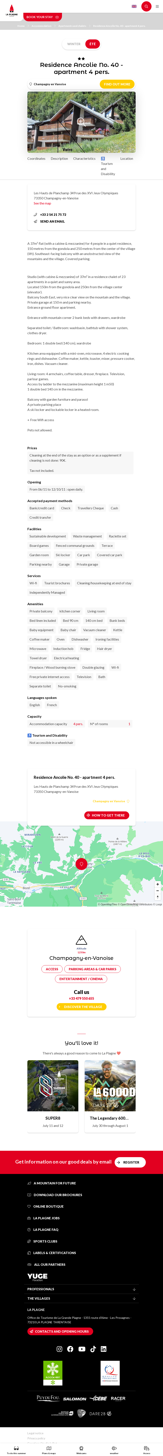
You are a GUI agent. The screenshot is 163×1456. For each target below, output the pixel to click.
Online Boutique (45, 1206)
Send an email (49, 221)
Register (131, 1162)
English (134, 6)
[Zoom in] (158, 884)
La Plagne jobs (43, 1218)
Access (52, 969)
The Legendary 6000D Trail (110, 1118)
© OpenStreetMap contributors (135, 904)
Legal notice (35, 1433)
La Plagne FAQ (42, 1229)
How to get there (108, 815)
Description (59, 158)
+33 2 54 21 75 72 (50, 214)
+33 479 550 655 (81, 998)
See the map (42, 203)
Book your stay (43, 17)
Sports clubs (42, 1241)
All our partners (46, 1264)
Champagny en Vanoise (111, 801)
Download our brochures (54, 1195)
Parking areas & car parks (92, 969)
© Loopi (157, 904)
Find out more (117, 84)
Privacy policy (36, 1438)
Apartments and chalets (74, 25)
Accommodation (44, 25)
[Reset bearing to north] (158, 897)
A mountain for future (51, 1183)
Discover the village (83, 1007)
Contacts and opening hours (62, 1331)
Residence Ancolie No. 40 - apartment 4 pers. (119, 25)
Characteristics (84, 158)
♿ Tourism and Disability (108, 166)
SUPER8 (52, 1118)
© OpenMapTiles (107, 904)
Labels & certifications (51, 1253)
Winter (73, 44)
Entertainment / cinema (81, 979)
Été (93, 44)
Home (23, 25)
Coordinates (36, 158)
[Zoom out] (158, 890)
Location (126, 158)
